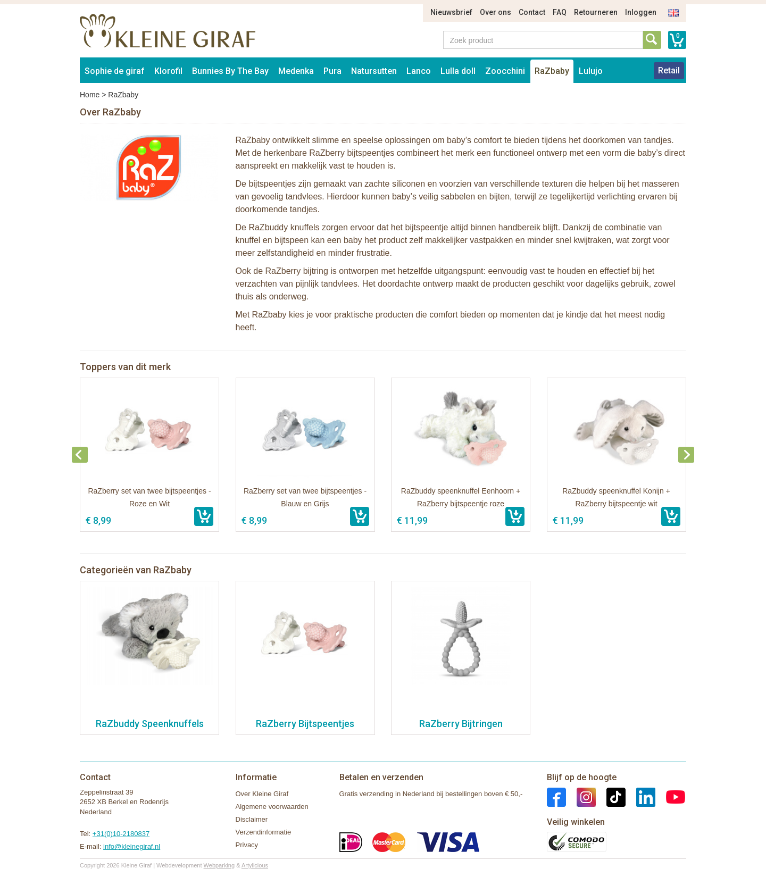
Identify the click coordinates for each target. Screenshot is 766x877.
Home (89, 94)
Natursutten (374, 71)
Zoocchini (505, 71)
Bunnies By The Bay (230, 71)
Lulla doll (458, 71)
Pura (332, 71)
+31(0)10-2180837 (121, 834)
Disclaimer (252, 819)
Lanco (418, 71)
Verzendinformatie (264, 832)
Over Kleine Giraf (262, 794)
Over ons (495, 12)
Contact (532, 12)
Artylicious (255, 865)
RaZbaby (552, 71)
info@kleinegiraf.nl (131, 846)
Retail (669, 70)
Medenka (296, 71)
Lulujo (591, 71)
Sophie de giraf (115, 71)
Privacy (247, 845)
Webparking (219, 865)
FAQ (560, 12)
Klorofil (168, 71)
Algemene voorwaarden (272, 807)
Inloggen (640, 12)
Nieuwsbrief (451, 12)
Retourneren (596, 12)
